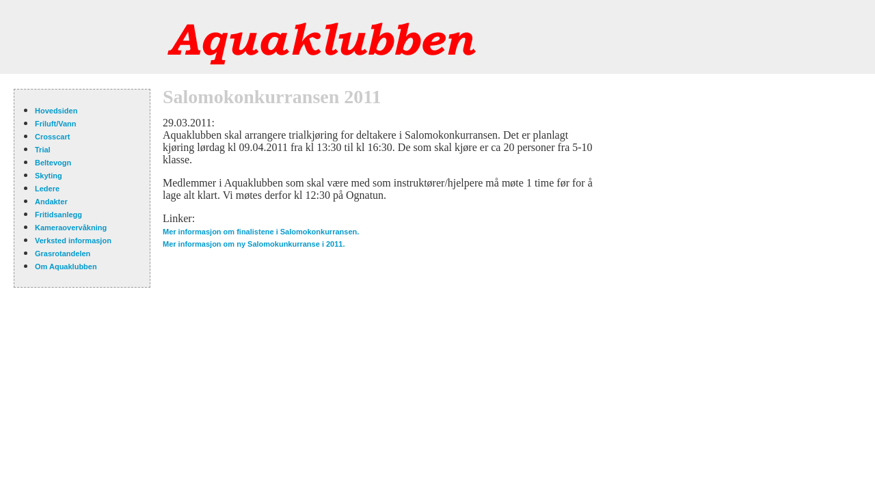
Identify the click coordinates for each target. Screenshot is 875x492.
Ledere (47, 188)
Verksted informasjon (73, 240)
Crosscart (52, 137)
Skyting (48, 176)
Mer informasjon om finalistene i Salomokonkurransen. (261, 232)
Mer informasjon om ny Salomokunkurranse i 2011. (254, 244)
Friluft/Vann (56, 124)
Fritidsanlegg (58, 214)
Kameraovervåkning (71, 227)
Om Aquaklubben (66, 266)
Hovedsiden (56, 111)
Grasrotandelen (62, 253)
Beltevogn (53, 163)
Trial (43, 150)
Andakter (51, 201)
